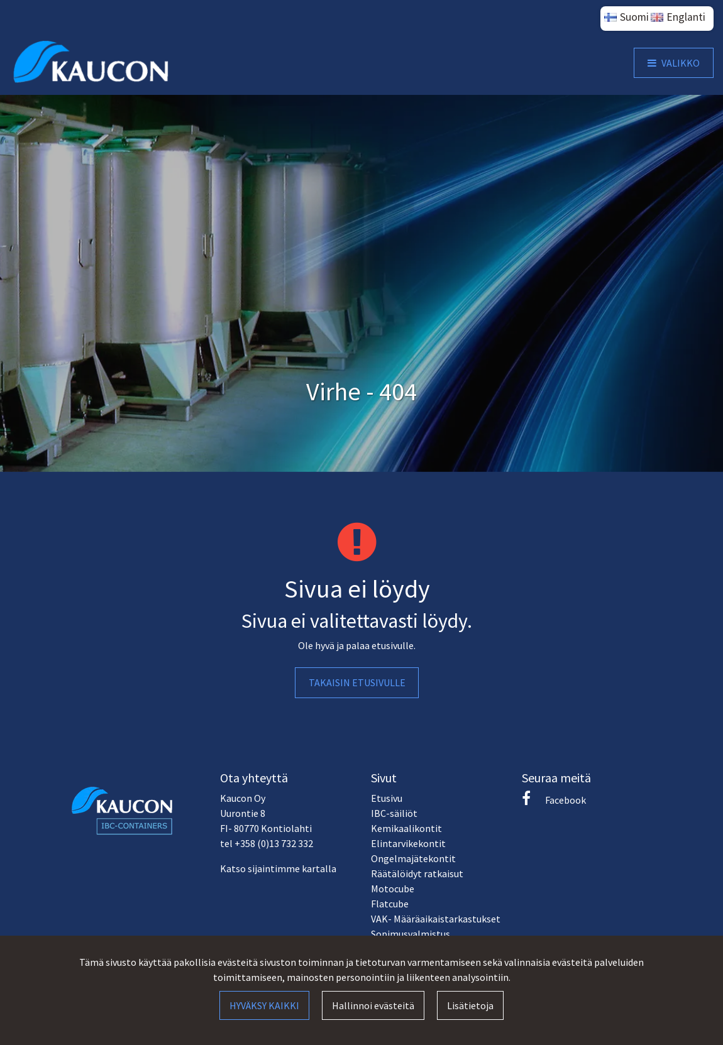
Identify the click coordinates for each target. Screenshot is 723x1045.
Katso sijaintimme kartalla (278, 868)
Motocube (392, 888)
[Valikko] (674, 63)
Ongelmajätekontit (413, 858)
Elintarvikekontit (408, 843)
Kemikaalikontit (406, 828)
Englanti (685, 17)
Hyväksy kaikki (264, 1005)
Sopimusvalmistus (410, 933)
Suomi (634, 17)
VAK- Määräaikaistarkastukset (435, 918)
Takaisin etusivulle (357, 682)
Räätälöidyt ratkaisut (417, 873)
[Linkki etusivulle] (91, 62)
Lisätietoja (470, 1005)
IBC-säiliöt (394, 813)
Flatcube (390, 903)
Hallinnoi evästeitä (373, 1005)
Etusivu (386, 798)
